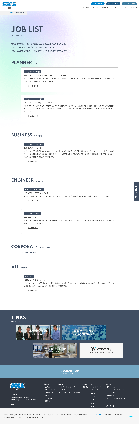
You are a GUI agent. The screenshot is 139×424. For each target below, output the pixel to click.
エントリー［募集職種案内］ (116, 398)
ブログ (93, 399)
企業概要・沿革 (49, 392)
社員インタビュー (112, 387)
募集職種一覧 (110, 395)
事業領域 (47, 395)
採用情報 (134, 7)
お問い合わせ (98, 4)
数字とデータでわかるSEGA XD (115, 390)
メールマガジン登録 (129, 4)
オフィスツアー (111, 392)
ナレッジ (124, 7)
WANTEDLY (111, 401)
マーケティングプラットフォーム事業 (69, 392)
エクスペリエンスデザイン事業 (67, 387)
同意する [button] (97, 415)
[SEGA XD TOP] (9, 8)
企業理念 (47, 387)
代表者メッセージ (50, 390)
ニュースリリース (96, 387)
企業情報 (86, 7)
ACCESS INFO (16, 404)
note (93, 403)
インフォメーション (97, 390)
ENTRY (136, 192)
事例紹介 (105, 7)
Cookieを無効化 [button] (123, 415)
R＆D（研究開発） (50, 398)
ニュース (115, 7)
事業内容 (95, 7)
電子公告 (47, 401)
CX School (62, 389)
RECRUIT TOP (69, 371)
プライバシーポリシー (23, 415)
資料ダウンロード (113, 4)
